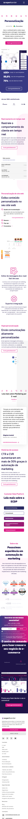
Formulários (6, 226)
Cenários (4, 759)
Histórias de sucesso (7, 806)
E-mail (3, 745)
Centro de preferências (8, 772)
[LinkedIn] (3, 738)
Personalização (6, 761)
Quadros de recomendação (11, 209)
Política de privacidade (8, 792)
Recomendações (6, 764)
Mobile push (5, 751)
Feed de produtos (7, 774)
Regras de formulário (7, 794)
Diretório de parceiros (8, 808)
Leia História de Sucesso (11, 442)
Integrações (5, 780)
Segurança (5, 790)
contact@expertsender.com (12, 814)
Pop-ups (5, 223)
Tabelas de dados (7, 770)
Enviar (21, 628)
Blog (3, 804)
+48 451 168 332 (14, 733)
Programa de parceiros (8, 798)
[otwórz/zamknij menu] (24, 2)
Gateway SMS (5, 782)
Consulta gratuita (14, 730)
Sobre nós (4, 788)
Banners (5, 220)
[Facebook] (7, 738)
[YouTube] (15, 738)
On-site (4, 753)
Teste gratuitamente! (14, 43)
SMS (3, 747)
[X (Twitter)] (11, 738)
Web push (4, 749)
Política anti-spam (7, 796)
